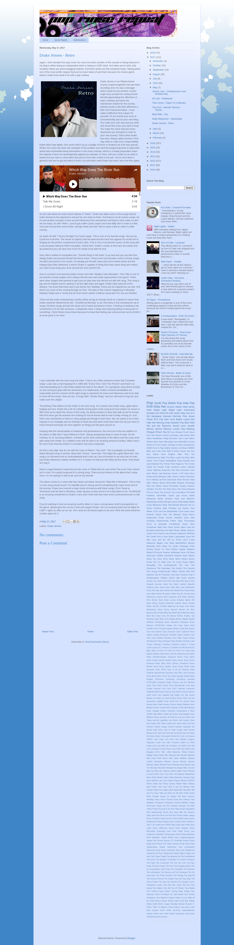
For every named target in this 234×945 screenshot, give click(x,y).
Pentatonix (169, 803)
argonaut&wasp (188, 910)
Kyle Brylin (169, 536)
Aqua (149, 603)
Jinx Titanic (186, 717)
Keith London (177, 730)
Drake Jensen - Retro (163, 123)
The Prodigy (178, 875)
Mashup (190, 429)
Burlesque (184, 622)
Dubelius (178, 517)
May (155, 87)
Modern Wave (163, 777)
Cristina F (184, 644)
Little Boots (184, 435)
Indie (149, 410)
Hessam (156, 708)
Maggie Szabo (152, 755)
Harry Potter (158, 704)
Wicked (171, 901)
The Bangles (161, 860)
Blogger (131, 938)
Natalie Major (181, 784)
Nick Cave (162, 787)
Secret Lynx (189, 831)
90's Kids (185, 581)
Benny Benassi (170, 610)
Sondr (182, 844)
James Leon (179, 425)
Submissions (80, 40)
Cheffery (186, 635)
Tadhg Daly (168, 853)
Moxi (149, 781)
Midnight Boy (171, 768)
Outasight (184, 546)
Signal (156, 454)
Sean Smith (177, 831)
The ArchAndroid (188, 856)
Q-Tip (168, 809)
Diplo (163, 663)
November (158, 61)
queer (192, 914)
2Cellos (150, 581)
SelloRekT (160, 834)
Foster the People (155, 467)
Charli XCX (152, 419)
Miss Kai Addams (177, 774)
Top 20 (174, 888)
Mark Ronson (183, 479)
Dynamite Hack (153, 670)
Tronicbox (166, 574)
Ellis (176, 673)
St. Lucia (177, 562)
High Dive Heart (165, 527)
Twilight (187, 891)
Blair (148, 616)
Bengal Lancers (171, 502)
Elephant (155, 464)
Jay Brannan (165, 473)
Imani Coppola (153, 711)
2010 (153, 169)
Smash (186, 841)
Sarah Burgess (181, 828)
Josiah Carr (171, 723)
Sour (169, 562)
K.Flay (161, 448)
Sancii (171, 828)
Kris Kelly (150, 736)
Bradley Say (189, 616)
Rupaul (159, 822)
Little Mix (151, 422)
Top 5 (180, 438)
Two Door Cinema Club (182, 574)
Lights (183, 742)
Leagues (191, 739)
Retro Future (180, 451)
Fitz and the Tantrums (159, 425)
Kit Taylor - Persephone (158, 299)
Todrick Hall (184, 571)
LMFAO (150, 739)
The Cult (173, 863)
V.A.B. (186, 894)
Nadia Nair (157, 784)
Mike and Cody (154, 451)
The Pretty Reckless (164, 875)
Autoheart (170, 603)
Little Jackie (172, 476)
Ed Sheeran (184, 670)
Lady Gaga (159, 739)
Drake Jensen (54, 526)
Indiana (163, 711)
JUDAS (150, 714)
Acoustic (158, 584)
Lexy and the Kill (161, 539)
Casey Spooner (168, 632)
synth (178, 457)
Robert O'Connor (154, 552)
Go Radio (158, 698)
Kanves (171, 727)
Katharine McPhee (186, 533)
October (157, 65)
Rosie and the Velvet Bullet (172, 818)
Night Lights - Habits (164, 226)
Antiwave (180, 600)
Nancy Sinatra (169, 784)
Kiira (185, 733)
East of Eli (172, 670)
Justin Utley (179, 413)
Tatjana (183, 853)
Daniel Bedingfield (167, 460)
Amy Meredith (180, 441)
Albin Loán (180, 587)
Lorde (192, 539)
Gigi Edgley (175, 695)
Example (190, 679)
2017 (153, 57)
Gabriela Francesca (186, 689)
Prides (149, 809)
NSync (149, 784)
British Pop (175, 403)
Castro (178, 632)
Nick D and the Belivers (179, 787)
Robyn (159, 486)
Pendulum (159, 803)
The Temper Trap (171, 879)
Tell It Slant (155, 856)
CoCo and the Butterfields (165, 511)
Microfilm (162, 768)
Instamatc (171, 711)
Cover (181, 511)
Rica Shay (173, 812)
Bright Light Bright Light (168, 410)
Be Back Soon (183, 606)
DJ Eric (160, 651)
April (155, 128)
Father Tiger (176, 521)
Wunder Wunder (185, 904)
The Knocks (165, 492)
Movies (191, 543)
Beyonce (150, 613)
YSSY (155, 907)
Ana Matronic (187, 498)
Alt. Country (185, 594)
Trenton (181, 888)
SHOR (167, 825)
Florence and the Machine (183, 682)
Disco (169, 663)
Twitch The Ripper (162, 894)
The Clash (151, 863)
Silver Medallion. (153, 837)
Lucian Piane (165, 749)
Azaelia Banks (181, 603)
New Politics (152, 787)
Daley (162, 654)
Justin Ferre (152, 533)
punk (187, 914)
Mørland (184, 781)
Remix (165, 812)
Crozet (192, 644)
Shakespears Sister (173, 834)
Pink (164, 451)
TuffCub (154, 891)
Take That (183, 454)
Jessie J (176, 473)
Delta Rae (160, 406)
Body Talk (167, 505)
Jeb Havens (156, 435)
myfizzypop (179, 914)
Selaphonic (151, 834)
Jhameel (167, 416)
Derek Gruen (189, 660)
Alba (173, 587)
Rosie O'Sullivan (153, 818)
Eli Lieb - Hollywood (162, 98)
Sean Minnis (189, 555)
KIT (182, 473)
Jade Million (158, 714)
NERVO (191, 781)
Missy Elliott (151, 777)
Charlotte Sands (175, 635)
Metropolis (158, 762)
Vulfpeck (171, 898)
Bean (192, 606)
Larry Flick (169, 739)
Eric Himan (165, 464)
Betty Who (190, 457)
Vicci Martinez (162, 898)
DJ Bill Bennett (185, 648)
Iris (166, 530)
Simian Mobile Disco (170, 837)
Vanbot (191, 894)
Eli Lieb (169, 413)
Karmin (161, 533)
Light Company (172, 742)
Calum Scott (189, 625)
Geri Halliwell (163, 695)
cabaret (150, 914)
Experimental (162, 521)
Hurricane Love (187, 470)
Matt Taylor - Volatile (171, 261)
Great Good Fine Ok (173, 701)
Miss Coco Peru (162, 774)
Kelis (186, 730)
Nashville (151, 546)
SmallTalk (178, 841)
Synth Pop (160, 403)
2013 (153, 156)
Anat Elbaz (182, 597)
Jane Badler (176, 419)
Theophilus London (155, 885)
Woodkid (174, 904)
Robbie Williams (186, 549)
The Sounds (188, 568)
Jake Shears (174, 530)
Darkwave (172, 657)
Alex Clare (158, 441)
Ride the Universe (186, 812)
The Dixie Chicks (158, 866)
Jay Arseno (173, 714)
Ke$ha (167, 448)
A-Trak (192, 581)
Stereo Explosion (168, 850)
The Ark (158, 489)
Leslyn (158, 742)
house (184, 495)
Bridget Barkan (175, 619)
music (184, 578)
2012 (153, 160)
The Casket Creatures (185, 860)
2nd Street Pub (159, 581)
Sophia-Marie (152, 847)
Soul (180, 847)
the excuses (162, 917)
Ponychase (151, 806)
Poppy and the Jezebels (167, 806)
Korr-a (160, 536)
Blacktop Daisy (188, 613)
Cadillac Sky (171, 625)
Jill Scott (170, 717)
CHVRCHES (160, 625)
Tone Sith (167, 888)
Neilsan (192, 784)
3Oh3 (169, 581)
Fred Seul (190, 685)
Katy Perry (190, 473)
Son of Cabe (159, 562)
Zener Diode (165, 910)
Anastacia (172, 597)
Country (191, 441)
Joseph (153, 723)
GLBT (174, 689)
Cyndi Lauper (152, 648)
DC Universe (163, 648)
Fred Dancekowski (177, 685)
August (156, 74)
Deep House (177, 660)
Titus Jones (188, 416)
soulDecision (152, 917)
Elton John (182, 673)
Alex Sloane (185, 590)
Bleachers (157, 505)
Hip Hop (175, 470)
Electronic (170, 673)
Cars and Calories (154, 632)
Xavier (171, 495)
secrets (191, 578)
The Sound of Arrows (155, 879)
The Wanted (172, 882)
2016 (153, 143)
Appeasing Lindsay (155, 502)
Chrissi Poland (188, 638)
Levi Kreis (160, 413)
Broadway (159, 622)
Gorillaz (173, 698)
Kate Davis (158, 730)
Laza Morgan (180, 739)
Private (155, 809)
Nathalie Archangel (185, 483)
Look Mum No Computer (167, 746)
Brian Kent (164, 619)
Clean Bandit (176, 641)
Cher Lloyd (151, 638)
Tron (148, 891)
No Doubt (173, 546)
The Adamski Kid (174, 856)
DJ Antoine (174, 648)
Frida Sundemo (172, 467)
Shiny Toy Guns (154, 559)
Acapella (150, 584)
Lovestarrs (155, 749)
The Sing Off (189, 875)
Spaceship (151, 850)
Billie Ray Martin (170, 613)
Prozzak (162, 809)
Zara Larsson (153, 910)
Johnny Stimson (163, 429)
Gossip (179, 445)
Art (183, 457)
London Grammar (186, 476)
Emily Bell (151, 676)
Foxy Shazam (176, 432)
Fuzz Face (166, 689)
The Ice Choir (153, 492)
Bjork (180, 613)
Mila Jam (150, 771)
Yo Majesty (162, 907)
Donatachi (184, 663)
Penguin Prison (154, 432)
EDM (150, 406)
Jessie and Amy (160, 717)
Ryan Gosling (187, 822)
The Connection (162, 863)
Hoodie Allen (165, 708)
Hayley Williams (183, 704)
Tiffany (174, 571)
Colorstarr (157, 644)
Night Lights (168, 790)
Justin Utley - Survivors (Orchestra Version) (172, 279)
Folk (154, 685)
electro (172, 578)
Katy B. (167, 730)
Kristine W (175, 736)
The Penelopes (181, 872)
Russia (165, 822)
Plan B (170, 451)
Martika (184, 755)
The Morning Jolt (168, 872)
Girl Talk (184, 695)
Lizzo (185, 539)
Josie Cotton (182, 723)
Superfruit (151, 853)
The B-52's (151, 860)
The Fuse (170, 866)
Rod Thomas (177, 815)
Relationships (156, 812)
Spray (158, 850)
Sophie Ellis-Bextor (168, 847)
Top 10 (166, 432)
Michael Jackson (187, 762)
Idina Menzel (189, 708)
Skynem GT (169, 841)
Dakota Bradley (153, 654)
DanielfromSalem (160, 657)
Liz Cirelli (190, 742)
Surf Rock (159, 853)
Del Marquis (175, 514)
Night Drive (158, 790)
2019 (153, 52)
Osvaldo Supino (159, 796)
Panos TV (159, 549)
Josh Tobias (161, 723)
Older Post (132, 631)
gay (178, 495)
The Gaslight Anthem (182, 866)
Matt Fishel (151, 758)
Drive (156, 666)
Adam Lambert (180, 584)
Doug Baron (189, 514)
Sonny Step (190, 844)
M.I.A (149, 479)
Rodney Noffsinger (171, 552)
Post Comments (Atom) (97, 642)
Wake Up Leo (181, 898)
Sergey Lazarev (187, 486)
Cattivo (149, 635)
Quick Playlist (61, 40)
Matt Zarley (188, 406)
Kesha (166, 435)
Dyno (186, 517)
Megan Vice (162, 543)
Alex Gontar (165, 590)
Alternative (168, 441)
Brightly (185, 619)
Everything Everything (175, 679)
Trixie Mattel (189, 888)
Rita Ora (151, 486)
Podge (191, 803)
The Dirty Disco (170, 489)
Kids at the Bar (176, 733)
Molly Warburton (176, 777)
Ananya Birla (162, 597)
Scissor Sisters (174, 406)
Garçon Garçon (188, 692)
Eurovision (159, 679)
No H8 (175, 793)
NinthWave (158, 438)
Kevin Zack (157, 733)
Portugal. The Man (186, 806)
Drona (161, 666)
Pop (150, 403)
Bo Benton (171, 616)
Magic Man (163, 755)
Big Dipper (184, 502)
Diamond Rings (153, 663)
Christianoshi (152, 641)
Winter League (164, 904)
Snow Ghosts (157, 844)
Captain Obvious (172, 629)
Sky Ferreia (158, 841)
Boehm (180, 616)
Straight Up (189, 850)
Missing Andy (163, 422)
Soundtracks (190, 847)
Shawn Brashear (188, 834)
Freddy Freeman (154, 689)
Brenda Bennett (179, 505)
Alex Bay (155, 590)
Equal (173, 676)
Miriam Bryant (159, 483)
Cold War (186, 641)
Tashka (176, 853)
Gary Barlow (177, 692)
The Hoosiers (189, 869)
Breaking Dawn (153, 619)
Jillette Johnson (188, 530)
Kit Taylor (191, 733)
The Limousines (178, 492)
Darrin (192, 657)
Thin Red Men (169, 885)
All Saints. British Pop (171, 594)
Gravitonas (152, 527)
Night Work (178, 790)
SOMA (160, 555)
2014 (153, 152)
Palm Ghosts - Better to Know (176, 373)
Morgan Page (189, 777)
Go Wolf (165, 698)
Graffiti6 (159, 701)
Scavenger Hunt (164, 831)
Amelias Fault (172, 498)
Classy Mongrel (164, 641)
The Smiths (177, 568)
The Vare (162, 882)
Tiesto (179, 885)
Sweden (150, 489)
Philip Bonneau (170, 438)
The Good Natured (185, 489)
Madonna (151, 543)
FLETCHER (151, 682)
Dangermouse (183, 654)
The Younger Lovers (186, 882)
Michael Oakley (153, 765)
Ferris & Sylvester (157, 524)
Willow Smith (152, 904)
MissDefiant (189, 774)
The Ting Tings (185, 879)
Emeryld (191, 673)
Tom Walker (157, 888)
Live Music (183, 448)
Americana (189, 410)
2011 (153, 165)
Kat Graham (171, 533)
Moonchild (171, 483)
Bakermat (171, 606)
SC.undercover (158, 825)
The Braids (171, 860)
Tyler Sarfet (178, 894)
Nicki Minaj (161, 546)
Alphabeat (156, 416)
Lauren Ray (179, 429)
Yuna (182, 907)
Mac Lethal (166, 752)
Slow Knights (168, 454)
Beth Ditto (190, 422)
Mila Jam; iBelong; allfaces (166, 771)
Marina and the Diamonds (164, 479)
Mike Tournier (188, 768)
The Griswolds (177, 869)
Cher (193, 635)
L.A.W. (182, 736)
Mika (172, 543)
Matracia (191, 755)
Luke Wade (185, 749)
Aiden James (159, 587)
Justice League (160, 727)
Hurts (154, 448)
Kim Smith (151, 536)
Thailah (163, 856)
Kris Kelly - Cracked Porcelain (176, 207)
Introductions (182, 711)
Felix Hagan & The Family (182, 464)
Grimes (186, 701)
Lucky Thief (175, 749)
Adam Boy (167, 584)
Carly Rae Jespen (187, 629)
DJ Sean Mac (188, 651)
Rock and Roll (166, 815)
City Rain (164, 419)
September (158, 69)
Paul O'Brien (172, 549)
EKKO (163, 670)
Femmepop (189, 521)
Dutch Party (189, 666)
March (156, 133)
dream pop (158, 914)
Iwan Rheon (152, 473)
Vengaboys (151, 898)
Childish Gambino (164, 638)
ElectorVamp (159, 673)
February (158, 137)
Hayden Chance (169, 704)
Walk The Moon (168, 457)
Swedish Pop (177, 422)
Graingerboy (188, 445)
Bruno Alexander (172, 622)
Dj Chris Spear (160, 445)
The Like (184, 565)
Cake (180, 625)
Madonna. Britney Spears (184, 752)
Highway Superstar (162, 470)
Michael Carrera (171, 762)
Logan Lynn (151, 746)
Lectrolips (174, 435)
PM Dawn (182, 796)
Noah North (184, 793)
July (155, 78)
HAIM (149, 448)
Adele (192, 495)
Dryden (168, 666)
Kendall (150, 413)
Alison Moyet (157, 594)
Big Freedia (158, 613)
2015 (153, 147)
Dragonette (152, 517)
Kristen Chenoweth (162, 736)
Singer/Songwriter (187, 837)
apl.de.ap (176, 910)
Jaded (165, 714)
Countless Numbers (170, 644)
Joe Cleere (173, 720)
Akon (168, 587)
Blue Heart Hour (158, 616)
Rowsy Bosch (189, 818)
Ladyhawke (180, 536)
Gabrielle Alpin (152, 692)
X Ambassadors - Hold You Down (177, 316)
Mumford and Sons (159, 781)
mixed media (169, 914)
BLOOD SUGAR (160, 606)
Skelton (150, 841)
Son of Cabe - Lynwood (173, 242)
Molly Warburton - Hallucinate (167, 119)
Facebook (161, 682)
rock (186, 438)
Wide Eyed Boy (181, 901)
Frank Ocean (162, 685)
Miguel (180, 768)
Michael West (178, 765)
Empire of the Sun (163, 676)
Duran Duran (177, 666)
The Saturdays (164, 568)
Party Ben (178, 799)
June (155, 83)
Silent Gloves (181, 559)
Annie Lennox (170, 600)
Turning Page (177, 891)
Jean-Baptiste (184, 714)
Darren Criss (182, 657)
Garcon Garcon (165, 692)
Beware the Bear (187, 610)
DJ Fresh (168, 651)
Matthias (183, 758)
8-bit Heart (176, 581)
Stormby (177, 416)
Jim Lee (178, 717)
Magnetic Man (174, 755)
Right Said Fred (153, 815)
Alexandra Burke (155, 498)
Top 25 (158, 574)
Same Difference (160, 828)
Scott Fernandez (170, 486)
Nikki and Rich (165, 793)
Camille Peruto (153, 629)
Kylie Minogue (160, 476)
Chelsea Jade (160, 508)
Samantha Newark (173, 555)
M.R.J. (157, 752)
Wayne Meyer (161, 901)
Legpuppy (151, 742)
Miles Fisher (182, 771)
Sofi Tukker (167, 844)
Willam (191, 901)
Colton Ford (152, 460)
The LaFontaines (153, 872)
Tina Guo (186, 885)
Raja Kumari (180, 809)
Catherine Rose (188, 632)
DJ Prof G (177, 651)
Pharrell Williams (181, 803)
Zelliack (163, 578)
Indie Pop (189, 403)
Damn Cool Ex (171, 654)
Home (45, 40)
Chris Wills (177, 638)
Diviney (175, 663)
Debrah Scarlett (165, 660)
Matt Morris (163, 758)
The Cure (182, 863)
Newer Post (48, 631)
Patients (186, 799)
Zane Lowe (189, 907)
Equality (180, 676)
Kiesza (150, 476)
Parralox (169, 799)
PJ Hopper (172, 796)
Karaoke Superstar (183, 727)
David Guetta (152, 660)
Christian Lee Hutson (178, 508)
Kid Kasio (166, 733)
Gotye (149, 470)
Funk (185, 432)
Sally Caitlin (176, 825)
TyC (171, 894)
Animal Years (157, 600)
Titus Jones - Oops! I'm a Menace (169, 102)
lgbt (178, 578)
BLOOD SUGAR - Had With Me (177, 354)
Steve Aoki (180, 850)
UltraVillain (162, 495)
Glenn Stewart (188, 467)
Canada (162, 629)
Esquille (150, 679)
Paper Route (160, 799)
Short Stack (168, 559)
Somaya (175, 844)
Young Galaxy (174, 907)
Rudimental (151, 822)
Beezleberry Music (155, 610)
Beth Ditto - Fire (160, 114)
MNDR (191, 448)
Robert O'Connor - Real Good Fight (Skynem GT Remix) (176, 333)
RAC (173, 809)
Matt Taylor (174, 758)
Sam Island (185, 825)
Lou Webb (182, 746)
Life (163, 742)
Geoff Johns (152, 695)
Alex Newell (175, 590)
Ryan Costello (175, 822)
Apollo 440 (190, 600)
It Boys (191, 711)
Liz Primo (176, 539)
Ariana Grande (158, 603)
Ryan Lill (185, 552)
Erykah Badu (189, 676)
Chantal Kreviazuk (160, 635)
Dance (150, 445)
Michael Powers (166, 765)
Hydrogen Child (177, 708)
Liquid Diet (189, 419)
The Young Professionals (158, 571)
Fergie (168, 682)
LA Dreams (190, 736)
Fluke (149, 685)
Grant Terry (188, 524)
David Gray (161, 514)
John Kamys (184, 720)
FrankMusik (174, 524)
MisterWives (181, 543)
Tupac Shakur (164, 891)
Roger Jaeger (189, 815)
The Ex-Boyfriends (167, 565)
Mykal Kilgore (174, 781)
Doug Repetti (183, 460)
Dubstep (171, 445)
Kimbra (174, 448)
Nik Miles (187, 790)
